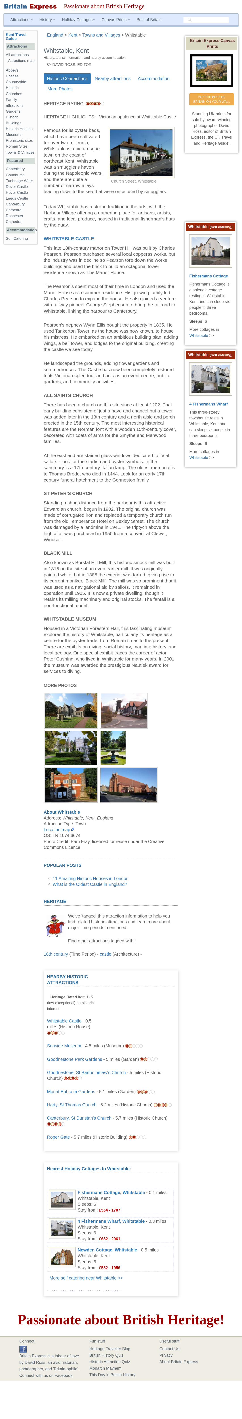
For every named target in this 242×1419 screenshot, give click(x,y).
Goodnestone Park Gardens (74, 1059)
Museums (14, 135)
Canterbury (15, 169)
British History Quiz (106, 1355)
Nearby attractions (113, 78)
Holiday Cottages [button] (78, 19)
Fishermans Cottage (208, 276)
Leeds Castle (17, 198)
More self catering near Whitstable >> (86, 1277)
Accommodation (153, 78)
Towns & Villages (20, 152)
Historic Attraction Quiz (109, 1362)
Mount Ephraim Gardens (71, 1091)
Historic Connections (67, 78)
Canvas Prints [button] (115, 19)
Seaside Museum (64, 1045)
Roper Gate (58, 1137)
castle (106, 954)
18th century (56, 954)
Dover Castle (17, 187)
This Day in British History (112, 1375)
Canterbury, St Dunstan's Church (79, 1118)
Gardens (13, 111)
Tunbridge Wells (19, 181)
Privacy (166, 1355)
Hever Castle (17, 192)
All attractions (17, 55)
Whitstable (198, 335)
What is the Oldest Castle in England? (90, 884)
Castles (12, 76)
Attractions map (21, 61)
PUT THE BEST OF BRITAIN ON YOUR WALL (211, 99)
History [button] (47, 19)
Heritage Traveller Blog (109, 1349)
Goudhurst (15, 175)
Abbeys (12, 70)
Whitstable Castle (69, 238)
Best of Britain (149, 19)
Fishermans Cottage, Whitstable (111, 1192)
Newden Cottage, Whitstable (107, 1249)
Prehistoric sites (19, 140)
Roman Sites (17, 146)
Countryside (16, 82)
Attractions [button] (21, 19)
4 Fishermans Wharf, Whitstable (111, 1221)
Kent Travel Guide (16, 37)
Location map (57, 829)
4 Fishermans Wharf (208, 404)
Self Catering (17, 238)
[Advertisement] (141, 1002)
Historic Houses (19, 129)
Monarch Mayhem (105, 1368)
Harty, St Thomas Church (72, 1104)
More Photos (60, 88)
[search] (206, 19)
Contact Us (169, 1349)
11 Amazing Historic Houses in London (91, 878)
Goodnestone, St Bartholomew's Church (86, 1072)
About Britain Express (178, 1362)
